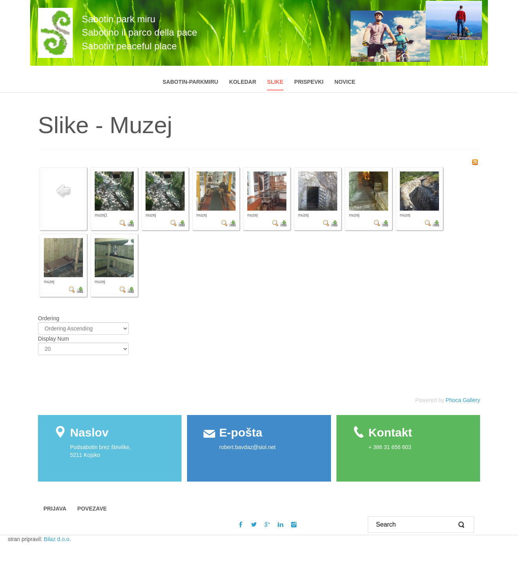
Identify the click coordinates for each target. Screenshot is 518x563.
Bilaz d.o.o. (58, 539)
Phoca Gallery (463, 400)
